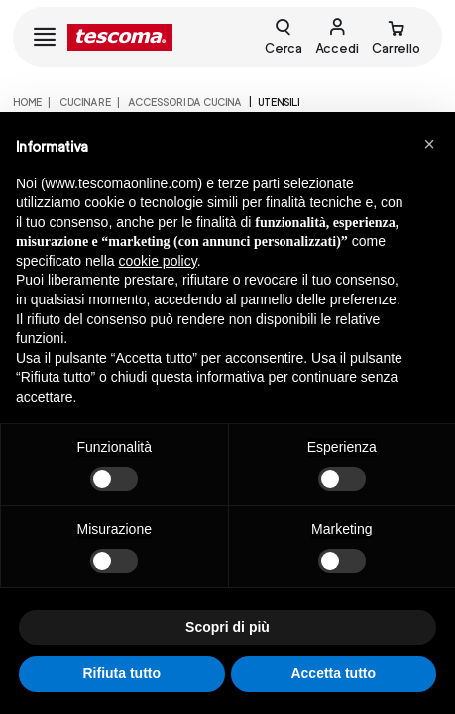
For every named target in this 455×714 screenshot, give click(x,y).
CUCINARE (84, 102)
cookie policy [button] (158, 261)
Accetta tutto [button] (333, 673)
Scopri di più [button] (227, 627)
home (27, 102)
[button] (429, 144)
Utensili (278, 102)
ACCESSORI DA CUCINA (184, 102)
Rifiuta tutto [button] (121, 673)
